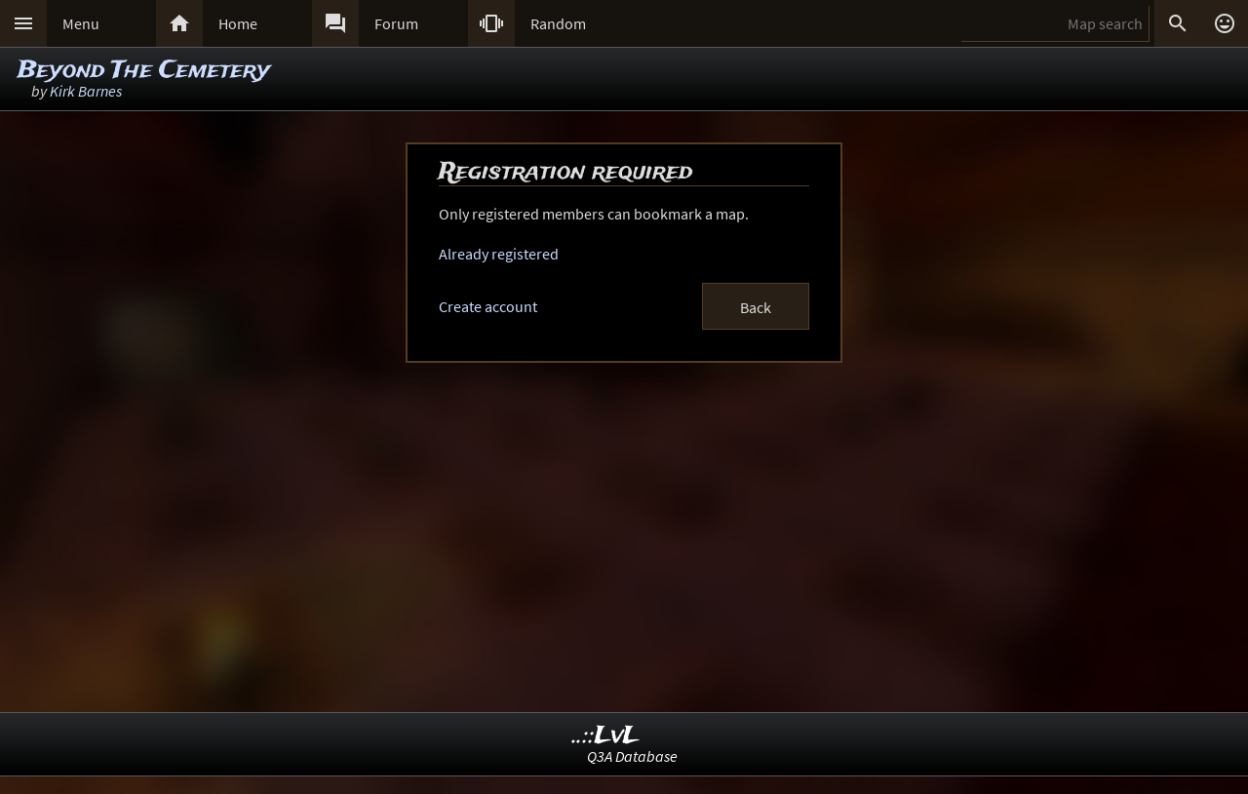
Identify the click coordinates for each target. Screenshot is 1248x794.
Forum (396, 23)
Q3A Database (632, 756)
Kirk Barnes (86, 90)
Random (558, 23)
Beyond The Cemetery (144, 71)
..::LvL (606, 736)
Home (237, 23)
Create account (488, 306)
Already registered (499, 253)
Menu (80, 23)
